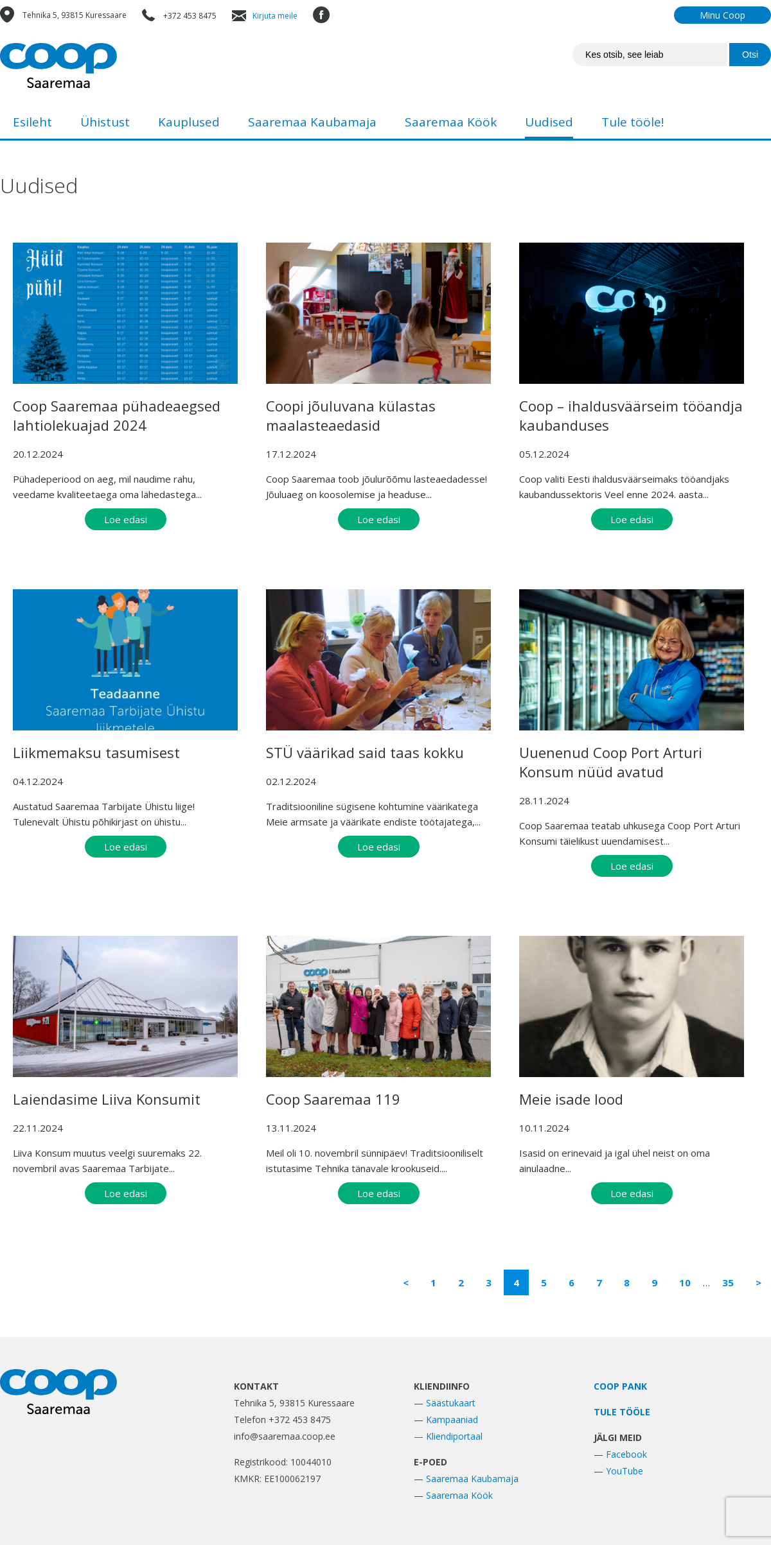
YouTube (624, 1471)
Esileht (32, 122)
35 (728, 1282)
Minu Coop (722, 15)
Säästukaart (450, 1403)
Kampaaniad (452, 1419)
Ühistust (105, 122)
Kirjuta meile (275, 15)
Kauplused (189, 122)
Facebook (626, 1454)
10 (685, 1282)
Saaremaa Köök (451, 122)
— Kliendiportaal (448, 1436)
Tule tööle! (632, 122)
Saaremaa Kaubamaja (312, 122)
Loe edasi (125, 519)
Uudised (549, 122)
